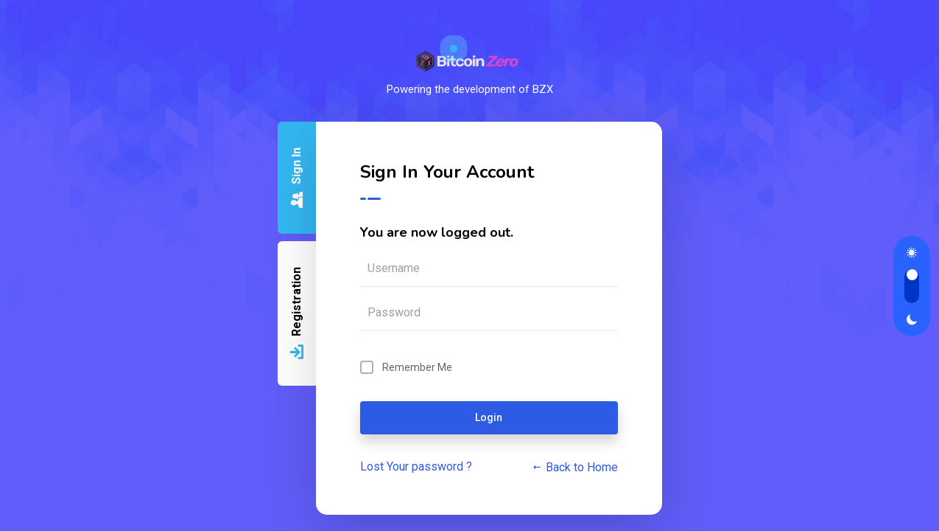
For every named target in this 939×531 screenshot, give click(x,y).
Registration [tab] (297, 314)
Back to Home (574, 467)
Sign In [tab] (297, 179)
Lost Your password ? (416, 466)
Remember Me (417, 367)
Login (488, 417)
